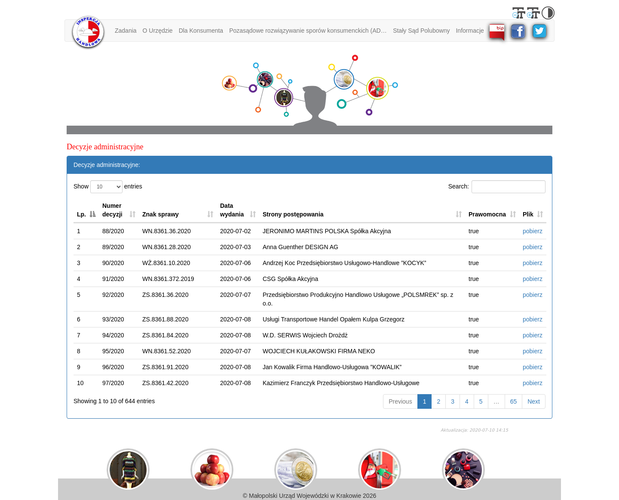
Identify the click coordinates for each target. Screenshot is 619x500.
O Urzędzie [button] (158, 30)
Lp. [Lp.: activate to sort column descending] (81, 214)
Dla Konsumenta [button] (201, 30)
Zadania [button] (126, 30)
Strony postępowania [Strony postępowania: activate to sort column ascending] (293, 214)
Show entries (108, 186)
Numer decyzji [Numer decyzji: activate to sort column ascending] (112, 210)
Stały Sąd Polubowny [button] (421, 30)
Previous (400, 401)
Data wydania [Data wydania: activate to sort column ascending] (232, 210)
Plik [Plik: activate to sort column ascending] (528, 214)
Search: (496, 186)
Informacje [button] (470, 30)
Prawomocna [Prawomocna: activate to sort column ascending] (487, 214)
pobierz (532, 231)
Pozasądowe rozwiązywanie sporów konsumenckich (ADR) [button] (308, 30)
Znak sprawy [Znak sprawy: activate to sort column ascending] (160, 214)
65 (513, 401)
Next (533, 401)
